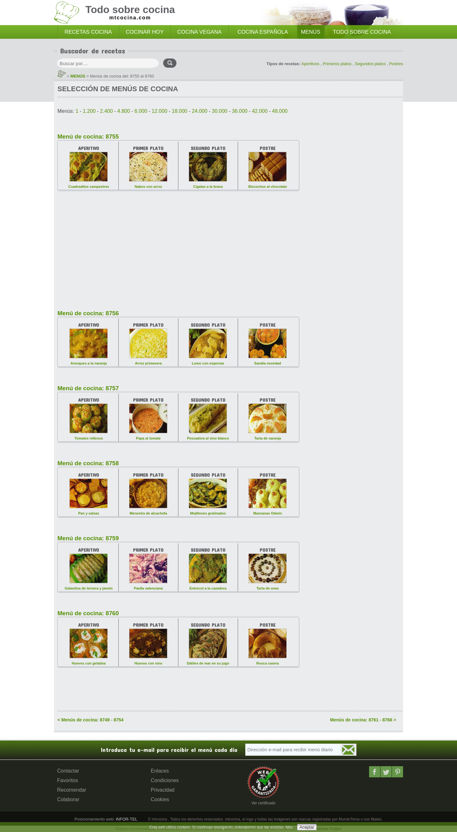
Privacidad (163, 790)
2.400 (106, 111)
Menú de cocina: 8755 (88, 136)
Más (289, 827)
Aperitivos (310, 63)
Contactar (68, 771)
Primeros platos (337, 63)
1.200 (89, 111)
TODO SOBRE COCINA (362, 32)
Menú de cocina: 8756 (88, 313)
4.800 (123, 111)
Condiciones (165, 780)
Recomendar (71, 790)
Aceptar (307, 827)
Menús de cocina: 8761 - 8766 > (363, 719)
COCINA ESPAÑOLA (262, 32)
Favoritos (67, 780)
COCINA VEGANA (199, 32)
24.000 (199, 111)
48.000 (280, 111)
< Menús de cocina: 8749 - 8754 (90, 719)
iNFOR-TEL (126, 819)
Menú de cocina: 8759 (88, 538)
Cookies (160, 799)
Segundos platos (370, 63)
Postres (396, 63)
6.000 (141, 111)
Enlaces (160, 771)
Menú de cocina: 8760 (88, 613)
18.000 (179, 111)
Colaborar (68, 799)
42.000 (260, 111)
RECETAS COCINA (88, 32)
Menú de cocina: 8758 (88, 463)
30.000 (220, 111)
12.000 (159, 111)
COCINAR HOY (144, 32)
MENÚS (310, 32)
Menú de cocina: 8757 (88, 388)
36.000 (240, 111)
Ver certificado (263, 803)
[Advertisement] (178, 246)
